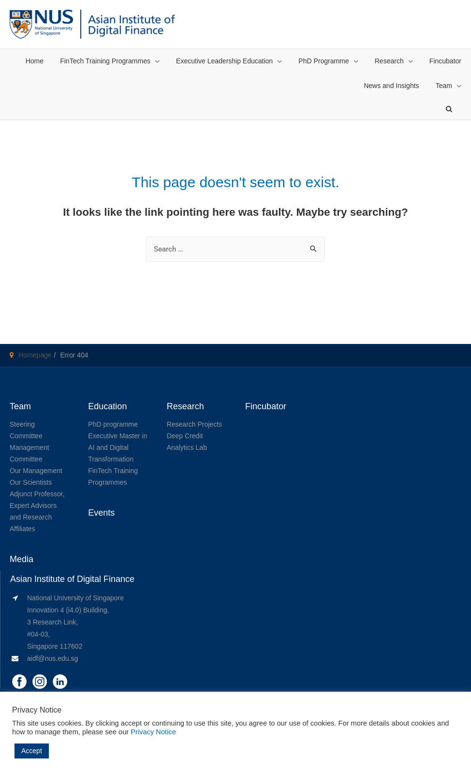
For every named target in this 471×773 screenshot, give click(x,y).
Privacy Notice (153, 732)
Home (35, 61)
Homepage (35, 355)
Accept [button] (31, 751)
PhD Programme (323, 61)
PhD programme (113, 424)
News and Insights (391, 85)
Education (107, 406)
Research (389, 61)
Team (444, 85)
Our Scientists (31, 482)
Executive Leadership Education (224, 61)
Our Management (36, 471)
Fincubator (445, 61)
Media (21, 559)
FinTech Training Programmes (105, 61)
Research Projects (194, 424)
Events (101, 513)
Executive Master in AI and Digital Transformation (117, 447)
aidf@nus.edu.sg (52, 658)
